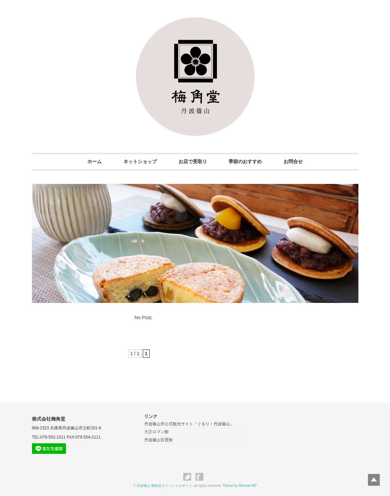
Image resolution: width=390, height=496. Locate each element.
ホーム (94, 161)
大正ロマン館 (156, 431)
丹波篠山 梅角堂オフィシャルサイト (164, 486)
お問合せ (293, 161)
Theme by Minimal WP (240, 486)
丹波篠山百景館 (158, 440)
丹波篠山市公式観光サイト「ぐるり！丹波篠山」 (189, 424)
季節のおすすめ (245, 161)
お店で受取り (193, 161)
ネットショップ (140, 161)
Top (374, 480)
